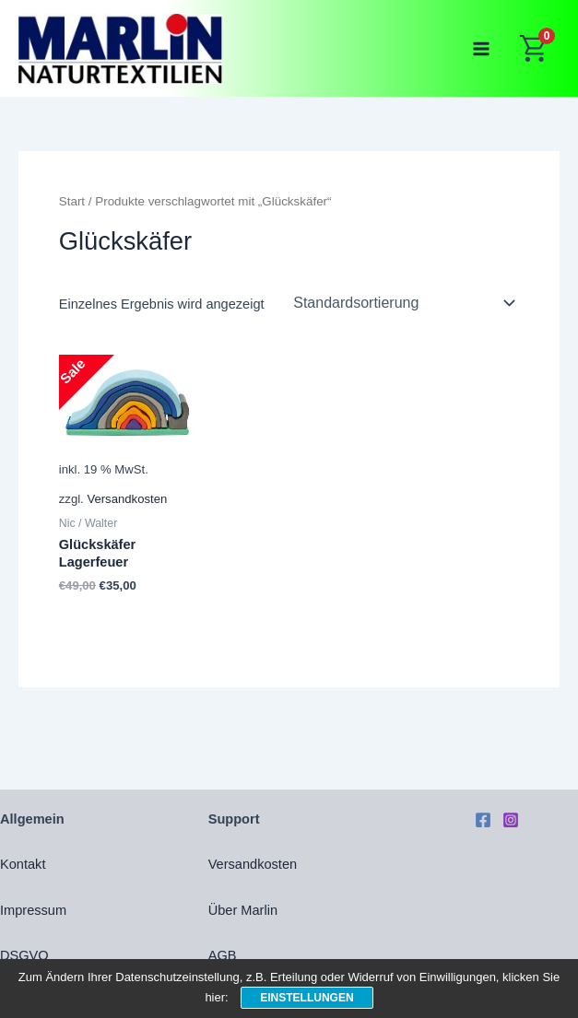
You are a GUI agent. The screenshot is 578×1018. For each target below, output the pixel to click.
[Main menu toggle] (481, 48)
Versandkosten (127, 499)
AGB (222, 955)
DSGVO (24, 955)
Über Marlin (242, 910)
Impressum (33, 910)
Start (72, 201)
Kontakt (22, 864)
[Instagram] (510, 820)
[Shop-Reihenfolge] (402, 303)
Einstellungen (306, 997)
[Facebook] (483, 820)
